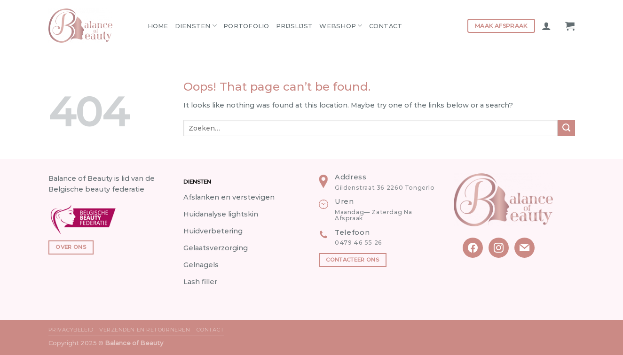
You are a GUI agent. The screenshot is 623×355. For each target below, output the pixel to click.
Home (158, 26)
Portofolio (246, 26)
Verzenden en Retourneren (144, 329)
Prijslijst (294, 26)
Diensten (196, 25)
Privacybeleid (71, 329)
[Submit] (566, 128)
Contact (385, 26)
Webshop (340, 25)
